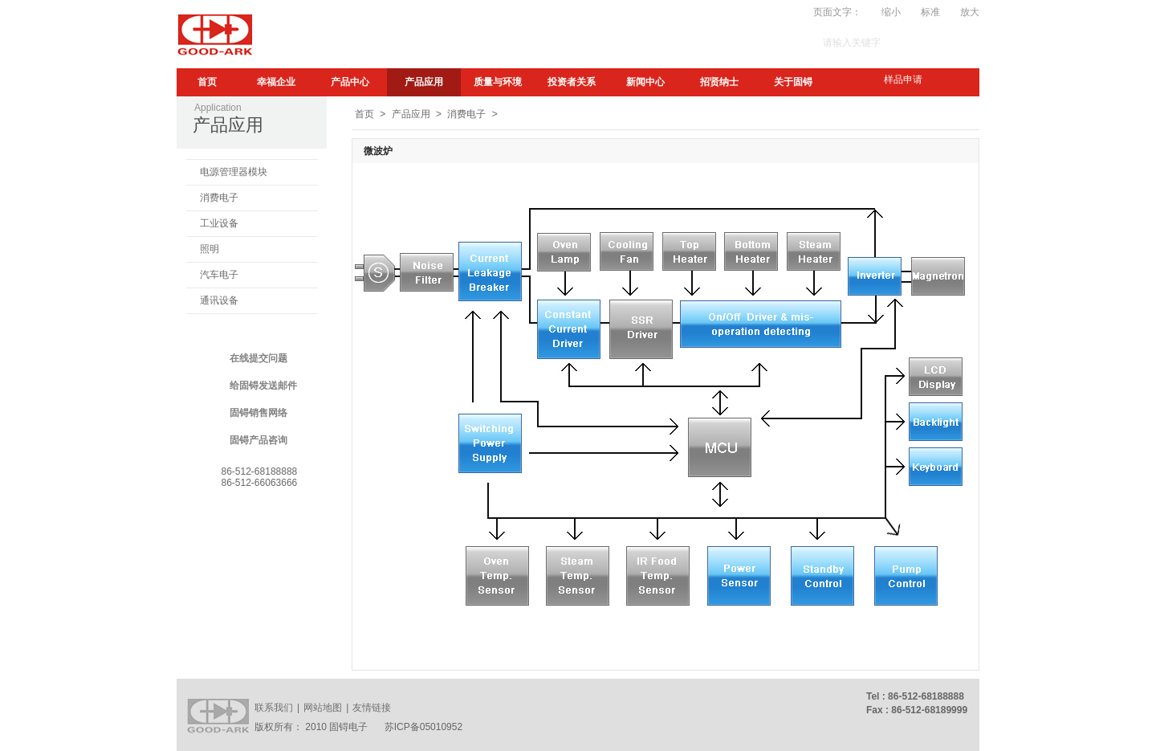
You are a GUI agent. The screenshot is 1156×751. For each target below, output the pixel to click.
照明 (209, 249)
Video (713, 12)
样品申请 (903, 79)
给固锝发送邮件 (263, 385)
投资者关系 (571, 82)
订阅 (635, 12)
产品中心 (350, 82)
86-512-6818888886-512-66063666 (260, 477)
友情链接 (371, 707)
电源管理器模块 (233, 172)
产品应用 (424, 82)
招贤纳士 (719, 82)
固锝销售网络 (258, 412)
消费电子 (219, 197)
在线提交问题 (258, 358)
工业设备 (219, 223)
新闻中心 (645, 82)
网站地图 (322, 707)
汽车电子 (219, 274)
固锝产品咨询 (258, 440)
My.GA (672, 12)
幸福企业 (276, 82)
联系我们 (273, 707)
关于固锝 (793, 82)
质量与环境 (498, 82)
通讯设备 (219, 300)
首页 (207, 82)
